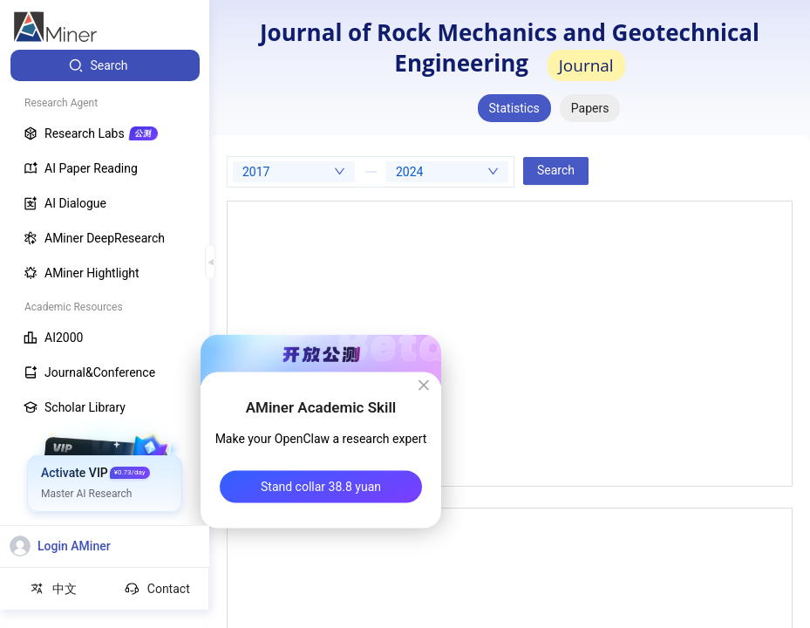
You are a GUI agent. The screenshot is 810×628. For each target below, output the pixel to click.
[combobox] (294, 171)
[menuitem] (105, 65)
